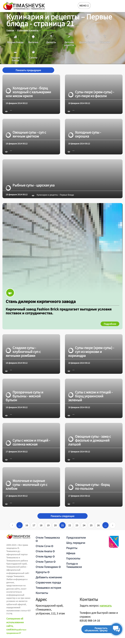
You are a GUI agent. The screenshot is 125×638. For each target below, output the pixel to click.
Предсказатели (76, 537)
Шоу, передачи (75, 542)
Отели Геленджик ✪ (48, 566)
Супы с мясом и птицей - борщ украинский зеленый (90, 396)
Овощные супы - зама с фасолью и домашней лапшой (89, 440)
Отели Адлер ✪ (45, 556)
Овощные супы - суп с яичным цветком (26, 134)
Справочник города (48, 582)
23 (77, 525)
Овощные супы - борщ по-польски (89, 486)
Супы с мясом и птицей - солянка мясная (28, 442)
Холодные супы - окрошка (84, 134)
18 (41, 525)
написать (106, 605)
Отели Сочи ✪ (44, 546)
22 (69, 525)
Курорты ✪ (42, 572)
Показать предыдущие (28, 70)
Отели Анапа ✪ (45, 551)
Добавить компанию (49, 577)
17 (34, 525)
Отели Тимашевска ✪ (48, 539)
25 (91, 525)
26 (98, 525)
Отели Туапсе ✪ (46, 561)
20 (55, 525)
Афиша (70, 553)
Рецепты (71, 547)
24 (84, 525)
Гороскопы (73, 558)
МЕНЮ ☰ (84, 5)
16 (26, 525)
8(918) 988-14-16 (90, 620)
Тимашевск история (48, 587)
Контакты (42, 592)
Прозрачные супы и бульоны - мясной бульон (24, 396)
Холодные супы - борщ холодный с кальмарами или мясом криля (28, 92)
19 (48, 525)
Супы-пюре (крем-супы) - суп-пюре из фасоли (91, 94)
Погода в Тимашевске (74, 565)
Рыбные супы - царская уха (30, 185)
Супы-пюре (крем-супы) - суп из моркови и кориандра (91, 351)
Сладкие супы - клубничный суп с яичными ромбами (23, 351)
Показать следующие (62, 516)
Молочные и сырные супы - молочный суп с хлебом (26, 484)
